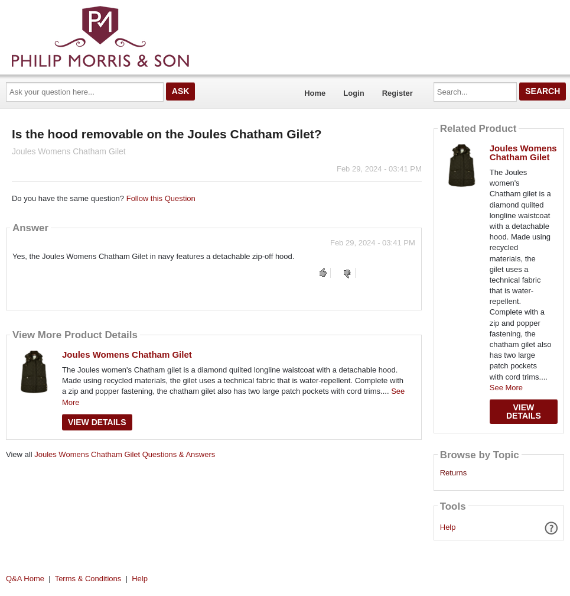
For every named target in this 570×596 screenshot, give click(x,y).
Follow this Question (161, 198)
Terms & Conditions (88, 578)
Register (397, 93)
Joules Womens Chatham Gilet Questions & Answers (124, 454)
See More (506, 387)
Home (314, 93)
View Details (97, 422)
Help (448, 527)
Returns (453, 473)
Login (353, 93)
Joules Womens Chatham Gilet (127, 354)
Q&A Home (25, 578)
